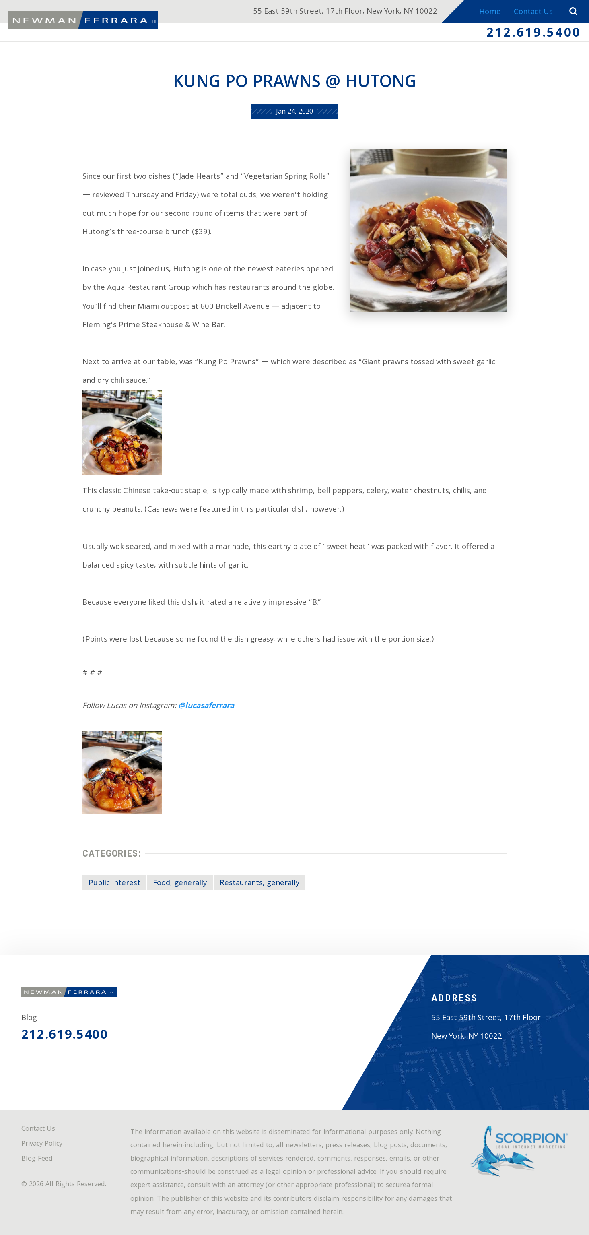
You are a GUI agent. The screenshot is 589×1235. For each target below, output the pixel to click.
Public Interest (114, 883)
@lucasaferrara (206, 706)
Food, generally (180, 883)
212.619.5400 (533, 34)
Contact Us (532, 12)
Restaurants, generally (259, 883)
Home (489, 12)
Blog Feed (37, 1159)
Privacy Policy (41, 1144)
